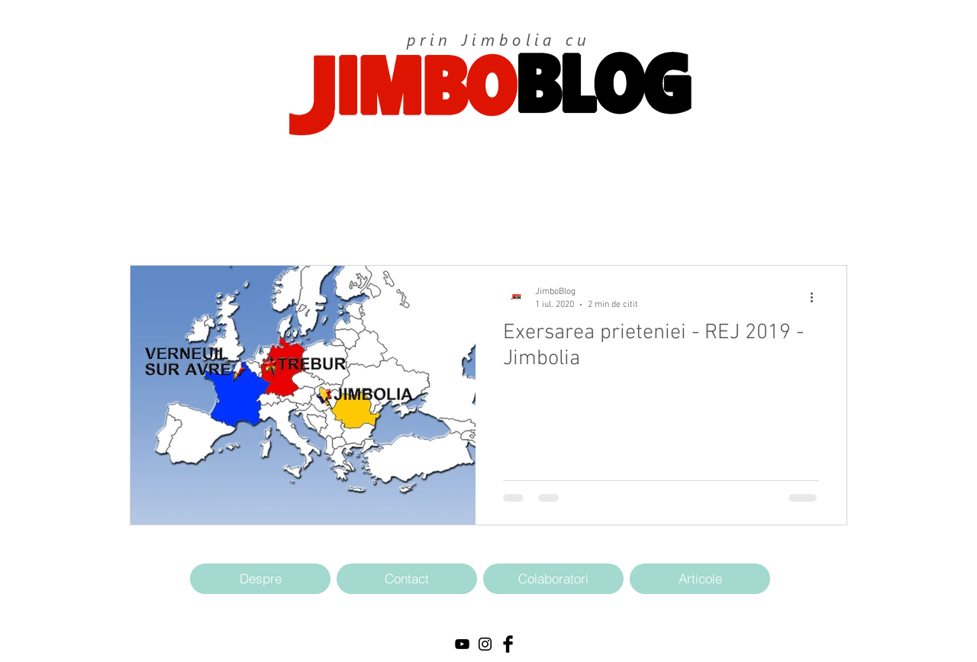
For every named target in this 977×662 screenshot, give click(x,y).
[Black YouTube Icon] (462, 644)
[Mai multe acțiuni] (817, 297)
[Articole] (700, 579)
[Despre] (260, 579)
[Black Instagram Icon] (485, 644)
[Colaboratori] (553, 579)
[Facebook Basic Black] (508, 644)
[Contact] (407, 579)
